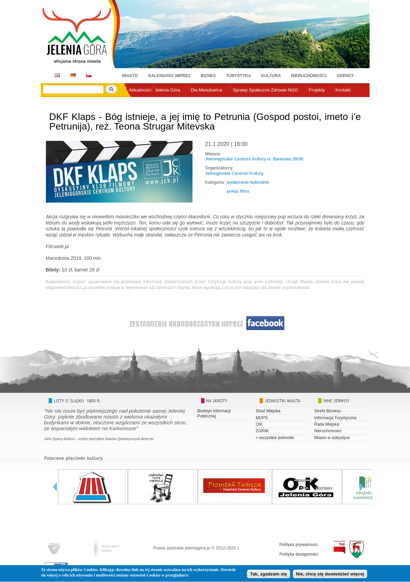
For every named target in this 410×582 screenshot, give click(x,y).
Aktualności (140, 90)
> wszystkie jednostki (275, 437)
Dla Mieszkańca (206, 90)
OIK (259, 424)
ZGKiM (262, 430)
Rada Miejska (326, 424)
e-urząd (136, 101)
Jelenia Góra (167, 90)
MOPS (262, 417)
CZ (88, 75)
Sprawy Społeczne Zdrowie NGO (265, 90)
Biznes (208, 75)
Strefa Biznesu (327, 411)
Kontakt (342, 90)
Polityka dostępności (298, 554)
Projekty (317, 90)
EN (56, 75)
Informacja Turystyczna (335, 417)
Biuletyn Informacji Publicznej (214, 413)
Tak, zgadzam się (268, 575)
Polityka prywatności (298, 544)
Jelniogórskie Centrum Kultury (234, 173)
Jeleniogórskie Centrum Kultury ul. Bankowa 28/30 (254, 158)
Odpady (345, 75)
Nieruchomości (308, 75)
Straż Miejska (268, 411)
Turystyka (238, 75)
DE (71, 75)
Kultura (271, 75)
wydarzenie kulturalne (248, 182)
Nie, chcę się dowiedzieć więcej (330, 575)
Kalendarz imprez (169, 75)
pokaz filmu (238, 191)
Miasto (130, 75)
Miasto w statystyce (332, 437)
